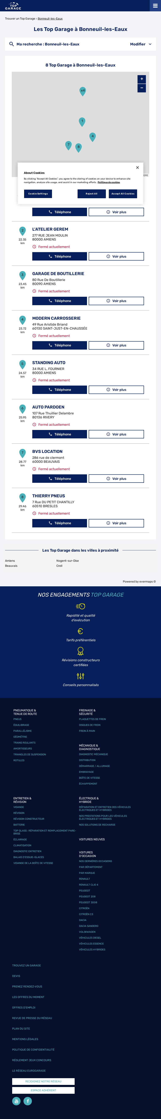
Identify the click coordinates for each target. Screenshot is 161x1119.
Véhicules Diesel (90, 937)
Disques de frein (89, 725)
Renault (84, 878)
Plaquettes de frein (92, 719)
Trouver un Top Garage (20, 18)
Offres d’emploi (23, 1007)
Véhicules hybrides (92, 949)
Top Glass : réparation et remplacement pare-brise (44, 832)
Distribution (87, 760)
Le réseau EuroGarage (29, 1070)
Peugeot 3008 (88, 902)
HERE (145, 175)
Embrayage (86, 771)
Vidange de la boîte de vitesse (33, 863)
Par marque (87, 873)
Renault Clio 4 (88, 884)
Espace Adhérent (43, 1090)
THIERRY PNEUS (48, 495)
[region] (80, 183)
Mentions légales (25, 1039)
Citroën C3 (86, 914)
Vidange (18, 807)
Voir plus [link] (116, 212)
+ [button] (141, 79)
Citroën (84, 908)
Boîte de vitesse (89, 777)
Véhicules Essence (91, 943)
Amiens (10, 561)
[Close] (137, 167)
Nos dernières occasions (95, 861)
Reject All (91, 193)
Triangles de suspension (29, 754)
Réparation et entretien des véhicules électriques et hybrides (105, 809)
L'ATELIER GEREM (50, 229)
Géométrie (20, 736)
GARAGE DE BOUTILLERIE (58, 273)
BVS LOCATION (47, 451)
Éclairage (20, 839)
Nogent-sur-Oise (67, 561)
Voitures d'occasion (87, 854)
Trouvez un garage (26, 965)
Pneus (17, 719)
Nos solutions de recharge (97, 824)
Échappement (88, 783)
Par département (91, 867)
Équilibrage (21, 725)
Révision (18, 813)
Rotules (18, 760)
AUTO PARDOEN (48, 407)
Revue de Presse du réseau (32, 1018)
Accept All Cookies (123, 193)
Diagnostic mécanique (93, 754)
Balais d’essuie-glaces (28, 857)
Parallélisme (22, 730)
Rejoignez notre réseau (43, 1081)
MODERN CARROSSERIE (56, 318)
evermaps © (147, 581)
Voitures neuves (92, 839)
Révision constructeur (28, 818)
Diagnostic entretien (27, 851)
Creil (59, 566)
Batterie (19, 824)
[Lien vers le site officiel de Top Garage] (13, 6)
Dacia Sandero (88, 926)
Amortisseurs (22, 748)
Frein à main (87, 730)
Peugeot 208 (87, 896)
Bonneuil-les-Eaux (50, 18)
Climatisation (22, 845)
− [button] (141, 88)
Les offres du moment (28, 997)
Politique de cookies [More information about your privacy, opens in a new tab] (109, 182)
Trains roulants (24, 742)
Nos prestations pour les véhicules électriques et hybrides (103, 817)
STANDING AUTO (48, 362)
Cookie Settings (38, 193)
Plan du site (21, 1028)
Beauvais (11, 566)
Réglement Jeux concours (31, 1060)
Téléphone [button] (59, 212)
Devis (16, 976)
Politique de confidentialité (33, 1049)
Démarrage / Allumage (94, 766)
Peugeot (84, 890)
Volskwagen (87, 931)
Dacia (82, 920)
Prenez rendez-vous (27, 986)
